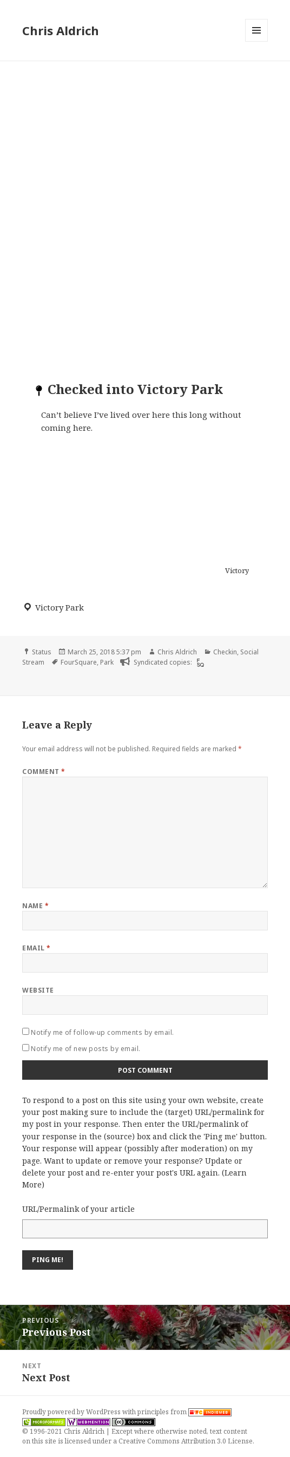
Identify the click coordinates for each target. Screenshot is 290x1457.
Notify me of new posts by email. (85, 1048)
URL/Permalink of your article (78, 1209)
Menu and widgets (257, 41)
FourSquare (79, 662)
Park (107, 662)
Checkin (225, 652)
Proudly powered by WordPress (72, 1411)
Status (41, 652)
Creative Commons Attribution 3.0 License (185, 1441)
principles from (184, 1411)
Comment (43, 771)
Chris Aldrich (60, 30)
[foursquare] (199, 662)
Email (36, 948)
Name (35, 905)
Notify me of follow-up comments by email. (102, 1032)
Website (38, 990)
